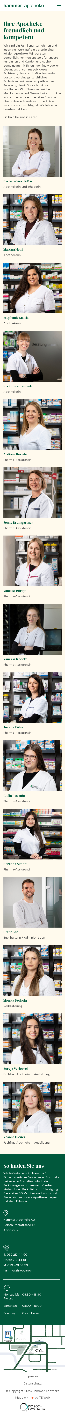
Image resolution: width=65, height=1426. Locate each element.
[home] (23, 5)
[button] (58, 5)
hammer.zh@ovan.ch (18, 1271)
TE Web (44, 1398)
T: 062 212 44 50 (15, 1255)
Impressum (32, 1376)
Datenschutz (33, 1384)
